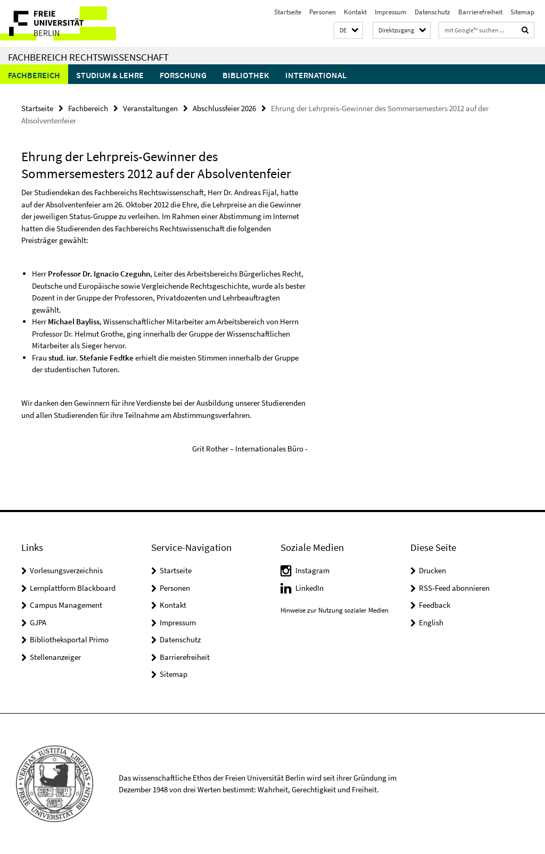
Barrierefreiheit (480, 11)
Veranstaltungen (150, 108)
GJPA (38, 622)
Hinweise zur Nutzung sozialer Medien (334, 610)
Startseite (287, 11)
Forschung (183, 75)
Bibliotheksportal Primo (69, 639)
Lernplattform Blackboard (72, 588)
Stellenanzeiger (55, 657)
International (315, 75)
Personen (322, 11)
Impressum (391, 11)
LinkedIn (309, 588)
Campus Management (66, 605)
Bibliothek (245, 75)
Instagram (312, 570)
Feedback (434, 605)
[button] (348, 30)
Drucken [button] (432, 570)
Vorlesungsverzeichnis (66, 570)
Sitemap (522, 11)
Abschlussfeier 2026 (224, 108)
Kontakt (355, 11)
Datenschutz (432, 11)
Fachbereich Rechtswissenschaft (88, 57)
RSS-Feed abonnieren (454, 588)
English (431, 622)
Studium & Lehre (110, 75)
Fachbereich (34, 75)
